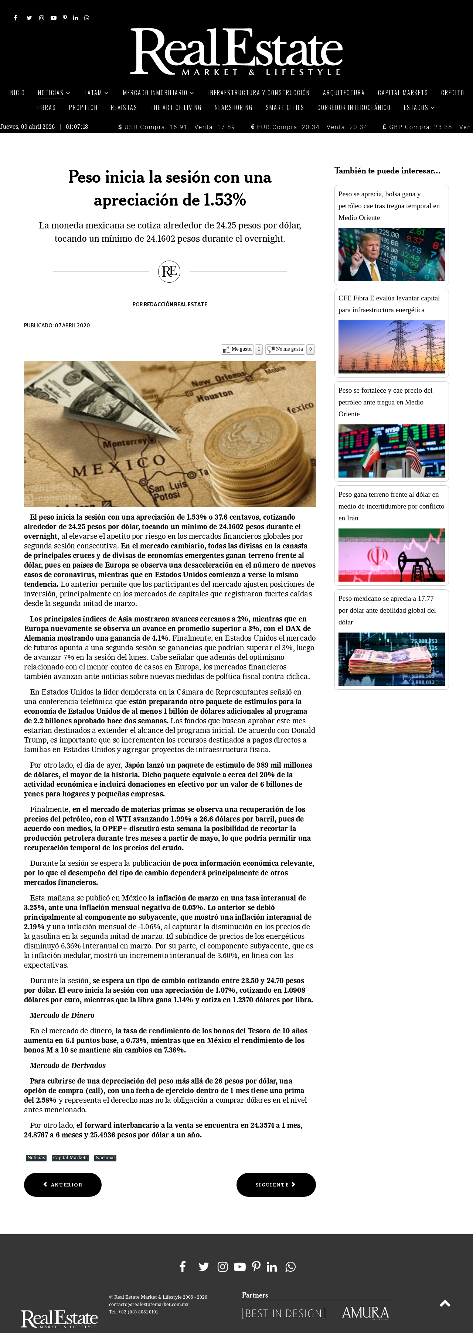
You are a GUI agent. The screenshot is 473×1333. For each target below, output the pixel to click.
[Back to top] (445, 1288)
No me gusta (289, 332)
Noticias (36, 1141)
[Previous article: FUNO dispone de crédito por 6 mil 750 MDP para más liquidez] (63, 1168)
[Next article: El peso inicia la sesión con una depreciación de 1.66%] (276, 1168)
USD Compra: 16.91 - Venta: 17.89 (176, 110)
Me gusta (242, 332)
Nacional (105, 1141)
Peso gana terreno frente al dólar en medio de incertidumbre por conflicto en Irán (391, 489)
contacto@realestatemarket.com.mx (148, 1288)
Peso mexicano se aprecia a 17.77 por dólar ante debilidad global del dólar (387, 593)
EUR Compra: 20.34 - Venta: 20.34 (309, 110)
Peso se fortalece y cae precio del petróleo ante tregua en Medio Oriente (385, 385)
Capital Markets (70, 1141)
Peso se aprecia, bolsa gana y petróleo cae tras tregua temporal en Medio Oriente (389, 189)
